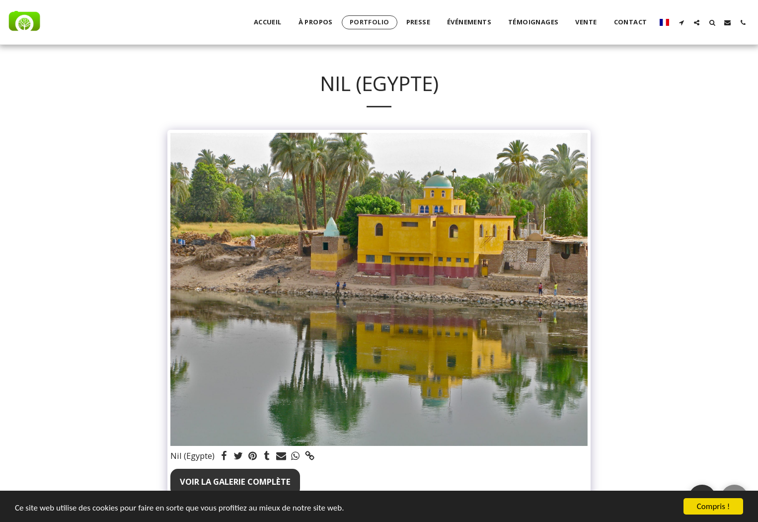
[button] (681, 22)
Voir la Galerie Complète (235, 481)
